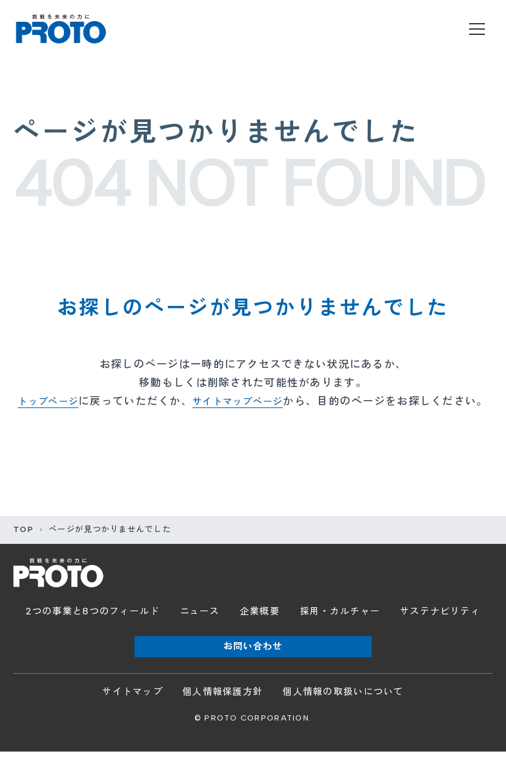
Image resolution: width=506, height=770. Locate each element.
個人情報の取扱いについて (343, 710)
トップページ (54, 401)
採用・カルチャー (340, 630)
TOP (23, 547)
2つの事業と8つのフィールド (93, 630)
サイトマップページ (253, 401)
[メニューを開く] (477, 29)
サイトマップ (132, 710)
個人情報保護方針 (223, 710)
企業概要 (260, 630)
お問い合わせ (253, 664)
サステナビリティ (440, 630)
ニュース (200, 630)
